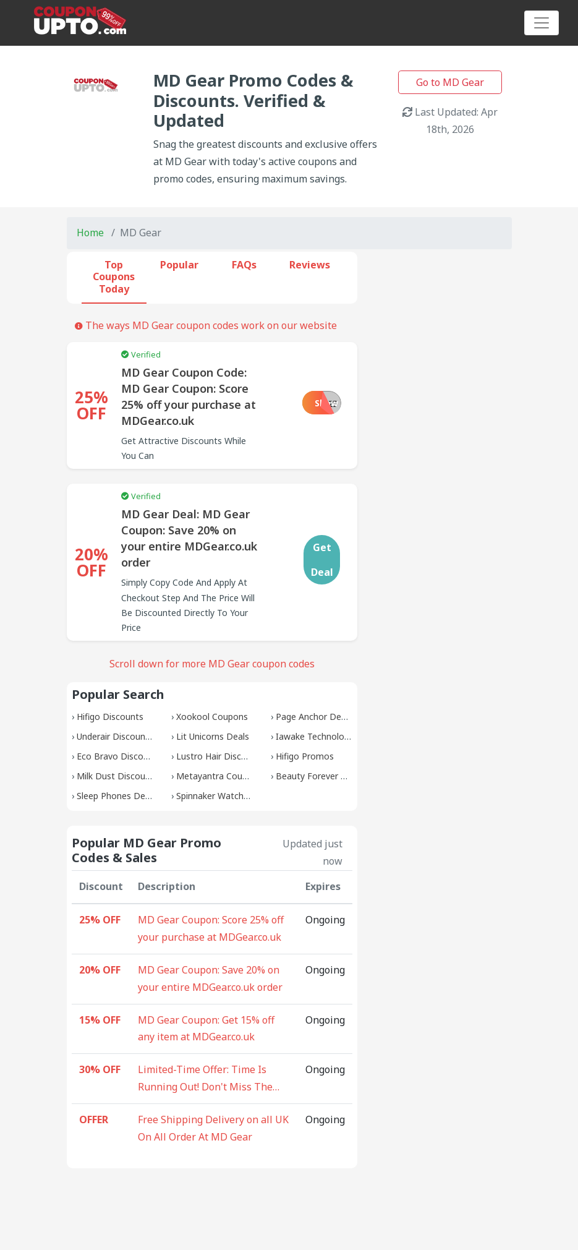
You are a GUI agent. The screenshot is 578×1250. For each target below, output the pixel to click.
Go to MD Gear (450, 82)
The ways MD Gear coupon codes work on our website (206, 325)
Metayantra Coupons (219, 776)
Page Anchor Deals (314, 716)
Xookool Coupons (212, 716)
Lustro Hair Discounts (220, 756)
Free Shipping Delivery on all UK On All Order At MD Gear (213, 1128)
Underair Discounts (115, 736)
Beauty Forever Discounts (328, 776)
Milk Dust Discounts (117, 776)
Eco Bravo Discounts (119, 756)
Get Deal (322, 560)
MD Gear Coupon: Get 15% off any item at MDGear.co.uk (206, 1028)
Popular (179, 265)
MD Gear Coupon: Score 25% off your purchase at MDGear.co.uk (211, 928)
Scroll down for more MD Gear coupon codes (212, 663)
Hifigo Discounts (110, 716)
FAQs (244, 265)
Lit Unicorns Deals (212, 736)
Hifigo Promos (305, 756)
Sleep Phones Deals (116, 796)
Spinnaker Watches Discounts (236, 796)
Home (90, 232)
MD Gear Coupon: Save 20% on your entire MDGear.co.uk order (210, 978)
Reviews (309, 265)
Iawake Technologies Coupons (337, 736)
